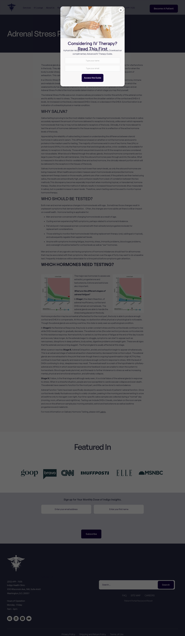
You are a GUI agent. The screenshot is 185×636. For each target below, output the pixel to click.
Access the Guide (92, 77)
